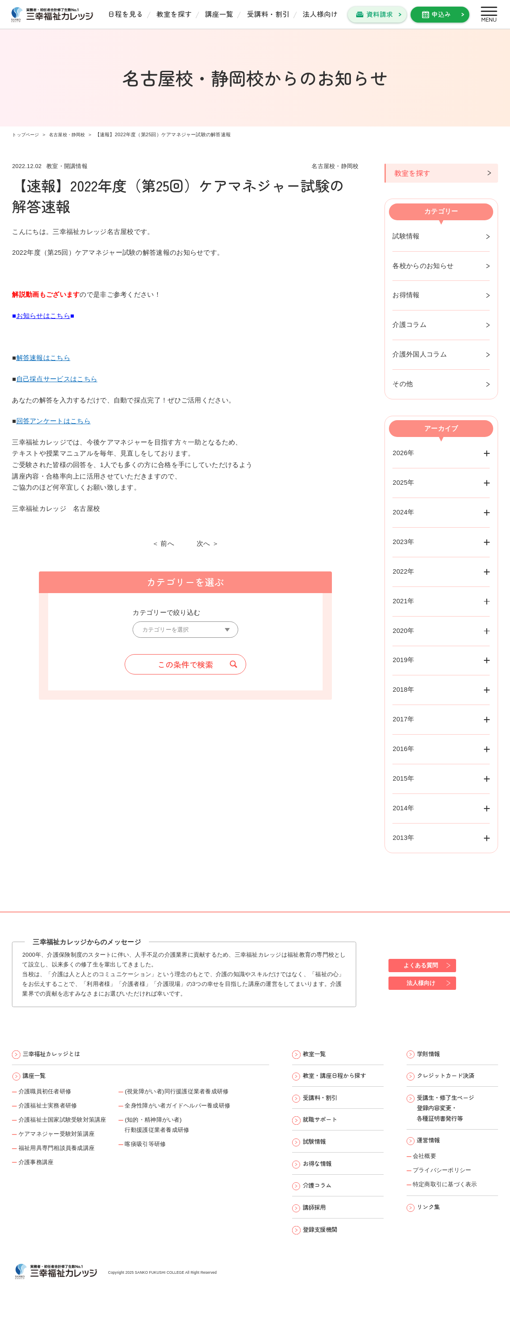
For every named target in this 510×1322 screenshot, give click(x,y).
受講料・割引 (268, 14)
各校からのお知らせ (422, 265)
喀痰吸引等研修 (162, 1153)
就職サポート (323, 1126)
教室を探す (174, 14)
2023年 (403, 541)
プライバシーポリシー (447, 1181)
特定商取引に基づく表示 (450, 1196)
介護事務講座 (39, 1172)
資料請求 (379, 14)
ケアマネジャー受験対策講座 (63, 1141)
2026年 (403, 452)
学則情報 (431, 1054)
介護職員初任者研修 (49, 1095)
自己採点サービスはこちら (57, 379)
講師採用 (317, 1221)
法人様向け (320, 14)
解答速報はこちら (43, 357)
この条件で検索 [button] (185, 665)
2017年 (403, 719)
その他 (402, 383)
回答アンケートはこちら (53, 421)
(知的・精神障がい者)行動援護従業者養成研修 (176, 1132)
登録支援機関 (323, 1245)
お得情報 (405, 295)
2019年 (403, 659)
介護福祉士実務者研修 (53, 1111)
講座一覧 (219, 14)
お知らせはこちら (43, 315)
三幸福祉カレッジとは (56, 1054)
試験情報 (405, 236)
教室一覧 (317, 1054)
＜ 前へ (163, 543)
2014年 (403, 808)
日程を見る (125, 14)
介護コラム (409, 324)
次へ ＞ (208, 543)
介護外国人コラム (419, 354)
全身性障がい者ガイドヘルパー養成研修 (200, 1111)
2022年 (403, 571)
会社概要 (426, 1166)
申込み (441, 14)
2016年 (403, 748)
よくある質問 (424, 964)
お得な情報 (320, 1174)
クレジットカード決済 (451, 1078)
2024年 (403, 512)
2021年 (403, 601)
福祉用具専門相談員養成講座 (63, 1157)
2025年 (403, 482)
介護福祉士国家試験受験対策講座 (69, 1126)
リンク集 (431, 1221)
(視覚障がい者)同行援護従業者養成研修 (199, 1095)
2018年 (403, 689)
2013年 (403, 837)
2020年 (403, 630)
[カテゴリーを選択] (185, 630)
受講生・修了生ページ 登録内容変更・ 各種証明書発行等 (451, 1114)
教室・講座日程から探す (340, 1078)
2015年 (403, 778)
